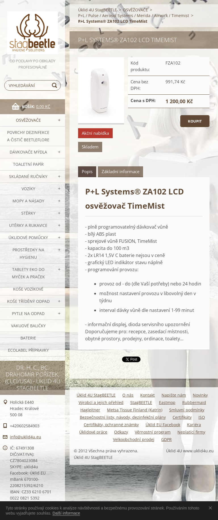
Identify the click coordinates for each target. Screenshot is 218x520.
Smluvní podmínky (186, 410)
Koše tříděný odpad (28, 301)
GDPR (166, 439)
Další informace (66, 513)
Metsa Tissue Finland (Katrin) (134, 410)
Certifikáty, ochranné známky (111, 424)
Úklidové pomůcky (28, 237)
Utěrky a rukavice (28, 225)
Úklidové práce (93, 432)
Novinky (200, 395)
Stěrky (28, 213)
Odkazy (121, 432)
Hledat (55, 85)
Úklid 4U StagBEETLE (97, 10)
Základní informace (120, 171)
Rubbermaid (194, 402)
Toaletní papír (28, 164)
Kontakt (147, 395)
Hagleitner (90, 410)
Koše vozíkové (28, 289)
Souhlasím (211, 507)
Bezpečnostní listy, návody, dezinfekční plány (123, 417)
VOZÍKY (28, 188)
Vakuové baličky (28, 325)
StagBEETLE (141, 402)
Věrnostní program (153, 432)
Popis (87, 171)
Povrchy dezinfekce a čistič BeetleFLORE (28, 136)
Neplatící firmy (191, 432)
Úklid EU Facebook (163, 424)
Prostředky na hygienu (28, 253)
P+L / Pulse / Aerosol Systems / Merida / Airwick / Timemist (133, 15)
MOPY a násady (28, 201)
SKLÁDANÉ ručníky (28, 176)
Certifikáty (182, 417)
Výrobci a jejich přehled (101, 402)
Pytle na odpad (28, 313)
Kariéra (194, 424)
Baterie (28, 338)
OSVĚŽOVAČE (28, 120)
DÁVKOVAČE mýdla (28, 152)
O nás (127, 395)
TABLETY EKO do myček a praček (28, 273)
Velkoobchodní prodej (133, 439)
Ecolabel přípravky (28, 350)
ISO (201, 417)
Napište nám (174, 395)
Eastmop (167, 402)
